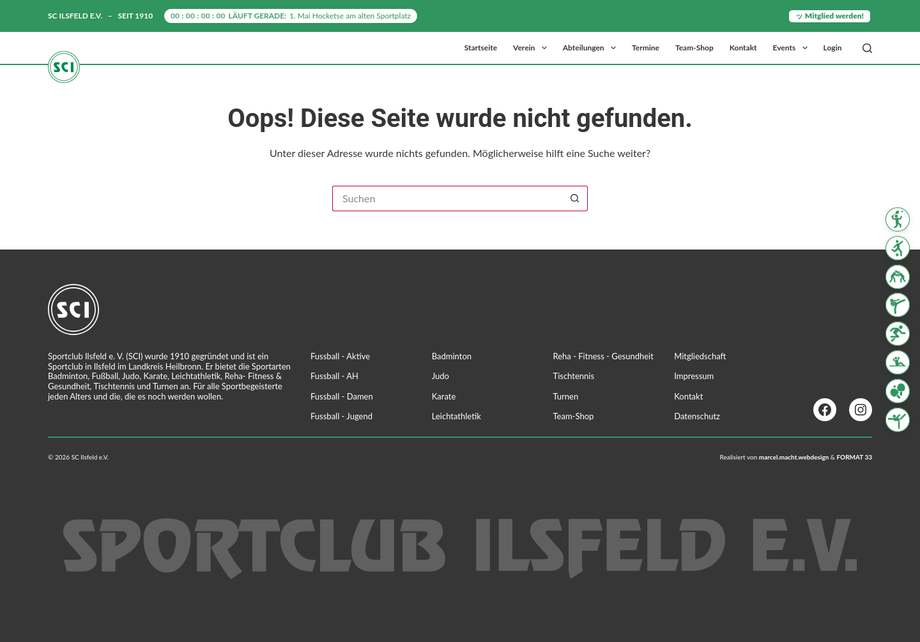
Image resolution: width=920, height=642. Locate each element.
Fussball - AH (334, 376)
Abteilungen (592, 48)
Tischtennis (574, 376)
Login (833, 47)
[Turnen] (897, 419)
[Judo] (897, 276)
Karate (444, 396)
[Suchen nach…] (447, 198)
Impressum (694, 376)
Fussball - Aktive (340, 356)
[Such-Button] (575, 198)
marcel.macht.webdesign (794, 457)
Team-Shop (694, 47)
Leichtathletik (456, 416)
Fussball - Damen (341, 396)
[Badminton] (897, 219)
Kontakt (743, 47)
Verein (532, 48)
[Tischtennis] (897, 391)
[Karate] (897, 305)
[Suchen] (867, 48)
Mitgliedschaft (700, 356)
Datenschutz (697, 416)
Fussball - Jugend (341, 416)
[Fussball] (897, 248)
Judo (440, 376)
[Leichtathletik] (897, 334)
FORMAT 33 (854, 457)
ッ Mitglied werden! (829, 15)
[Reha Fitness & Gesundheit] (897, 362)
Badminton (451, 356)
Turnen (566, 396)
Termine (645, 47)
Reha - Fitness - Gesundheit (603, 356)
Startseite (480, 47)
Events (793, 48)
